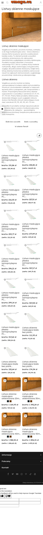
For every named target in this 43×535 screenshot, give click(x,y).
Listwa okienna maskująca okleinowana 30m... (31, 396)
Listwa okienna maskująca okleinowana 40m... (11, 431)
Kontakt (5, 467)
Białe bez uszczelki (13, 122)
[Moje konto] (40, 2)
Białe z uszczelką (30, 122)
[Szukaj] (7, 2)
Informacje (21, 455)
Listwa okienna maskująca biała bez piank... (30, 329)
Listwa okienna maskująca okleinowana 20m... (11, 396)
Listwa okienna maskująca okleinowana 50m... (31, 431)
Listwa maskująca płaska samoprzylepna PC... (10, 159)
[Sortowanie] (39, 135)
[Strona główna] (21, 2)
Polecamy (21, 461)
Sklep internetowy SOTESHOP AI (33, 482)
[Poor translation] (7, 496)
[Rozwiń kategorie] (2, 2)
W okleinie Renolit (21, 126)
